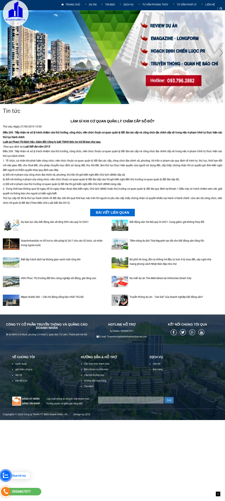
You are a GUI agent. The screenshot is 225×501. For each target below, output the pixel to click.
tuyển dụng (21, 369)
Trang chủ (75, 8)
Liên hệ (209, 8)
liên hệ (18, 380)
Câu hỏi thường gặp (94, 380)
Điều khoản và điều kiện (96, 375)
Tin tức (11, 116)
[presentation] (16, 64)
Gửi (169, 405)
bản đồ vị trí (21, 386)
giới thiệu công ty (23, 375)
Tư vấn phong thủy (155, 8)
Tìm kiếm (89, 392)
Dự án (96, 8)
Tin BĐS (112, 8)
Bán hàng (157, 375)
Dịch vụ (129, 8)
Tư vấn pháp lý (187, 8)
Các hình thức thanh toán (97, 369)
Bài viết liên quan (112, 218)
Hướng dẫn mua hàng (95, 386)
